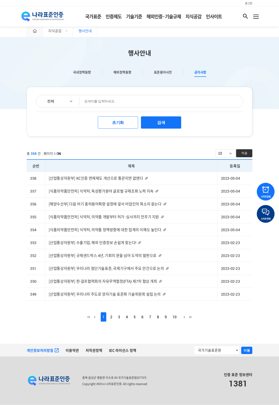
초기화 (118, 127)
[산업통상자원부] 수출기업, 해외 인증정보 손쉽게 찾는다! (92, 247)
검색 (161, 127)
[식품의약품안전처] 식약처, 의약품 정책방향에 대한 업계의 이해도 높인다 (105, 234)
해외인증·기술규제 (164, 18)
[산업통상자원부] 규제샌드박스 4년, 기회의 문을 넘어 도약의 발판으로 (103, 260)
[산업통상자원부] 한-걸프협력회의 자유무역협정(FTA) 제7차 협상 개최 (103, 286)
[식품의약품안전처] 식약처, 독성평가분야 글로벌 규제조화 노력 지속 (101, 195)
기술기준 (134, 18)
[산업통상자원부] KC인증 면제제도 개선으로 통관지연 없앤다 (96, 182)
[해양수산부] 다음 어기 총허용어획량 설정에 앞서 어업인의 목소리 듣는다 (105, 208)
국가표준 (93, 18)
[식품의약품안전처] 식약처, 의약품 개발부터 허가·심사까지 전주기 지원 (104, 221)
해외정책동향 (122, 76)
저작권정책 (94, 355)
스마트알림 (266, 192)
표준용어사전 (163, 76)
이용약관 (72, 355)
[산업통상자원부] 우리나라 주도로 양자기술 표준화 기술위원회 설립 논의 (105, 299)
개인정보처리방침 (43, 355)
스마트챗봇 (266, 214)
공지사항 (200, 77)
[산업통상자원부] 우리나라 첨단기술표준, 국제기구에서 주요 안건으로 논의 (106, 273)
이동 (246, 355)
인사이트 (214, 18)
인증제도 (114, 18)
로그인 (248, 3)
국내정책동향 (82, 76)
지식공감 (193, 18)
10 (175, 322)
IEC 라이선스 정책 (122, 355)
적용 (244, 157)
